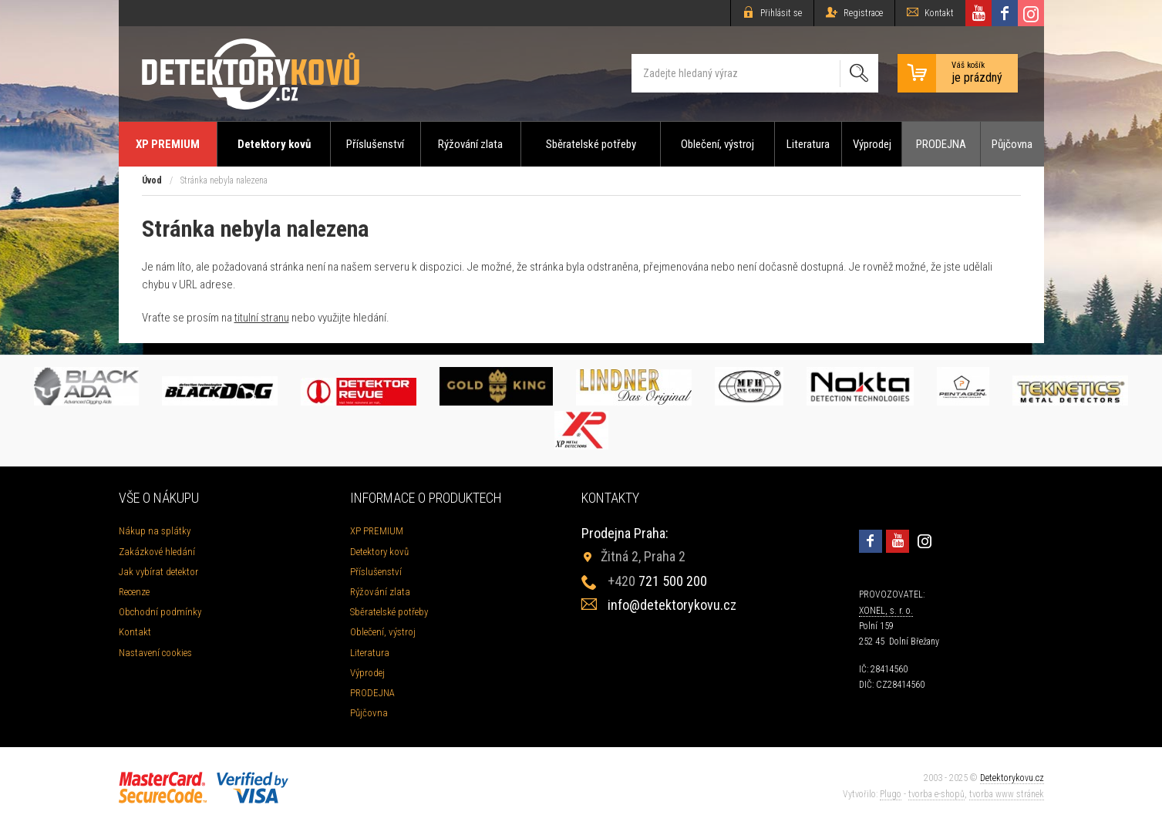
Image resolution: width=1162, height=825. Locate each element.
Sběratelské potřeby (591, 144)
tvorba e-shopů (936, 794)
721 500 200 (657, 581)
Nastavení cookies (155, 652)
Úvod (152, 180)
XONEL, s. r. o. (886, 610)
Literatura (808, 144)
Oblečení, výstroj (717, 144)
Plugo (890, 794)
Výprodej (872, 144)
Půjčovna (1012, 144)
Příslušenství (375, 144)
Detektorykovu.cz (1012, 778)
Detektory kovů (274, 144)
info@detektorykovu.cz (672, 605)
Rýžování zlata (470, 144)
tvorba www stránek (1006, 794)
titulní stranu (261, 318)
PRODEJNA (941, 144)
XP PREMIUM (168, 144)
